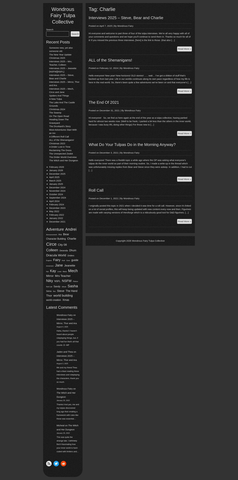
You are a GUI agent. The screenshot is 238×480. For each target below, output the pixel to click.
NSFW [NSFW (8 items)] (67, 281)
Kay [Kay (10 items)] (53, 271)
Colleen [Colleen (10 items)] (52, 250)
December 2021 (57, 221)
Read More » (185, 49)
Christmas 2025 (57, 58)
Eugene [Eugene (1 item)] (49, 260)
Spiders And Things (59, 95)
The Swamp (55, 112)
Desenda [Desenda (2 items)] (63, 250)
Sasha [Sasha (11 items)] (73, 286)
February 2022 (56, 215)
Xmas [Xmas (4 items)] (65, 299)
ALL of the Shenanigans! (61, 140)
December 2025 (57, 174)
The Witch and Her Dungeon (63, 160)
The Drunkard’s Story (60, 126)
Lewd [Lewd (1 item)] (59, 271)
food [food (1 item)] (63, 260)
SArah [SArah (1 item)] (64, 287)
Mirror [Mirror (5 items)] (50, 275)
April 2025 (54, 177)
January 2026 (56, 170)
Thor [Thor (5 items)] (49, 295)
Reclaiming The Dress (60, 150)
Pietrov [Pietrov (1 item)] (75, 281)
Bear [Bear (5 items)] (66, 234)
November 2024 (57, 191)
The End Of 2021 (104, 102)
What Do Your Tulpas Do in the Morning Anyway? (132, 144)
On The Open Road (59, 116)
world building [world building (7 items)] (63, 295)
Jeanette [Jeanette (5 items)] (69, 265)
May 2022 (54, 211)
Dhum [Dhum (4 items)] (72, 250)
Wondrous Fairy (65, 315)
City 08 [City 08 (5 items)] (62, 244)
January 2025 (56, 184)
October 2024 (56, 194)
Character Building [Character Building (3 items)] (56, 238)
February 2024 (56, 204)
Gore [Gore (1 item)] (68, 260)
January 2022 (56, 218)
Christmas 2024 (57, 109)
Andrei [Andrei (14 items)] (70, 229)
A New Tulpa (55, 99)
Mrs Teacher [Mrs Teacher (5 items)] (63, 275)
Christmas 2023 (57, 143)
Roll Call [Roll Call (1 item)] (49, 287)
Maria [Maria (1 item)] (65, 271)
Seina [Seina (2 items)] (48, 291)
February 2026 (56, 167)
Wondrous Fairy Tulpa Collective (62, 15)
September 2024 (57, 197)
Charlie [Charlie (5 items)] (71, 238)
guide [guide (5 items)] (74, 260)
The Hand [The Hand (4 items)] (71, 290)
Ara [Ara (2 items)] (60, 234)
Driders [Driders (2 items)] (71, 256)
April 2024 (54, 201)
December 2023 (57, 208)
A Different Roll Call (59, 136)
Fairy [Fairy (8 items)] (56, 260)
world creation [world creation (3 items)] (53, 300)
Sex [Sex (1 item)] (54, 291)
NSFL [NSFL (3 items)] (57, 281)
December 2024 (57, 187)
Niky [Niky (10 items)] (49, 281)
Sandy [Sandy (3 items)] (57, 286)
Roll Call (96, 190)
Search (49, 29)
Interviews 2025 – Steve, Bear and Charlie (126, 17)
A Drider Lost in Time (59, 146)
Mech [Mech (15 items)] (73, 271)
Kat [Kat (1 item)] (47, 271)
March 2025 (55, 180)
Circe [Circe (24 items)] (51, 244)
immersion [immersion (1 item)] (50, 266)
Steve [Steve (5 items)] (60, 290)
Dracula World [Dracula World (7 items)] (56, 255)
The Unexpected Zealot (61, 153)
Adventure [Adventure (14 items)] (55, 229)
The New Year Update (60, 54)
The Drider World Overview (63, 157)
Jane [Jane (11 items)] (59, 265)
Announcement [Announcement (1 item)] (51, 235)
